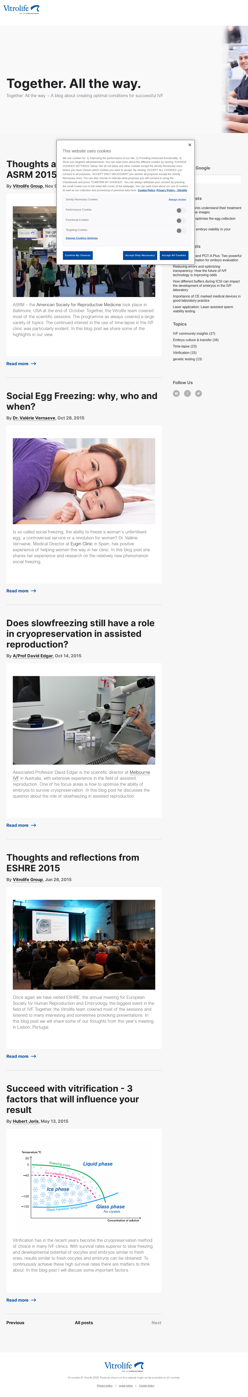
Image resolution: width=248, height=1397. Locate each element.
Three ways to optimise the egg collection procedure (204, 221)
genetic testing (187, 359)
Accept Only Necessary (140, 255)
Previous (15, 1322)
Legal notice (126, 1385)
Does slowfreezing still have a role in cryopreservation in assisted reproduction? (80, 633)
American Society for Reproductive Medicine (78, 305)
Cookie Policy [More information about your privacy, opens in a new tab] (146, 190)
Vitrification (185, 353)
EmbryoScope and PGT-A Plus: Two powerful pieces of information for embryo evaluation (207, 258)
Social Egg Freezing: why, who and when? (82, 401)
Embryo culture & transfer (196, 340)
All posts (84, 1322)
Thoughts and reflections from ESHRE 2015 (72, 862)
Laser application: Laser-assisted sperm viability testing (203, 309)
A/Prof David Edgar (33, 655)
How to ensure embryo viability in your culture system (202, 231)
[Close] (189, 144)
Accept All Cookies (174, 255)
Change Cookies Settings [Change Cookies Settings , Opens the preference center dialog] (82, 238)
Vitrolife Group (28, 186)
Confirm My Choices (78, 255)
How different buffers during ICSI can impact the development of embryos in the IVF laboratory (206, 286)
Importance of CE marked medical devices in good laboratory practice (207, 298)
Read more (17, 363)
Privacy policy (104, 1385)
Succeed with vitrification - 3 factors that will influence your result (72, 1099)
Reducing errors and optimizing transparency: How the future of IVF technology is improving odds (200, 271)
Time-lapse (185, 346)
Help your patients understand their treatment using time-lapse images (207, 210)
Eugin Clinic (82, 544)
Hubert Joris (26, 1121)
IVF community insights (194, 333)
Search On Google (191, 168)
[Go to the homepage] (21, 9)
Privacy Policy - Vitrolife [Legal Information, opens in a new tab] (172, 190)
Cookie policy (146, 1385)
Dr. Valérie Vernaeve (34, 418)
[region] (125, 202)
